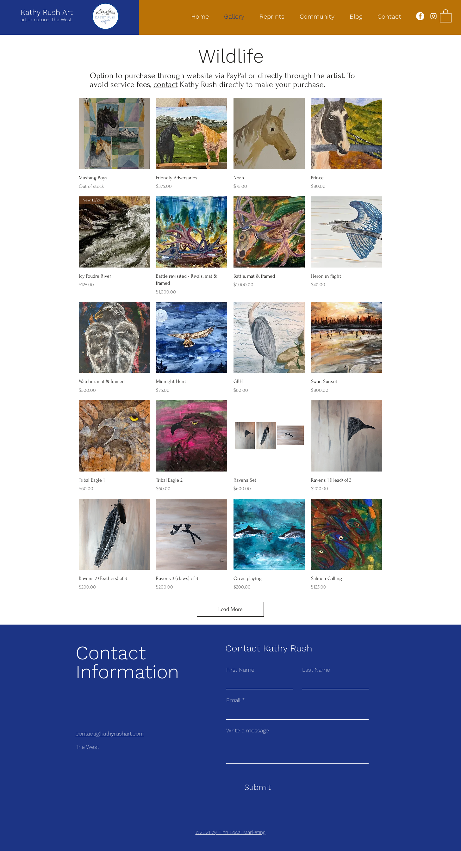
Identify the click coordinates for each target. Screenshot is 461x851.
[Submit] (257, 787)
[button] (446, 15)
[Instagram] (433, 16)
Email (233, 700)
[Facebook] (420, 16)
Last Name (316, 670)
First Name (240, 670)
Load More (230, 609)
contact (165, 84)
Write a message (247, 730)
